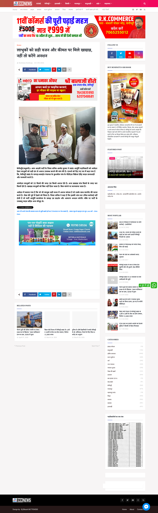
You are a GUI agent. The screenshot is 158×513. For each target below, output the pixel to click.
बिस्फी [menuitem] (67, 4)
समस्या (39, 10)
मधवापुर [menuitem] (77, 4)
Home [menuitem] (38, 4)
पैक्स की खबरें (125, 371)
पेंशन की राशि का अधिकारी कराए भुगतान (129, 256)
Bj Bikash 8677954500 (29, 509)
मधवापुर (125, 389)
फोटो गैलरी (105, 10)
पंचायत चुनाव (125, 368)
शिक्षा (64, 10)
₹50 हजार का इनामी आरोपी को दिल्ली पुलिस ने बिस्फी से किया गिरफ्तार (130, 325)
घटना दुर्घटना (48, 10)
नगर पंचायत (23, 10)
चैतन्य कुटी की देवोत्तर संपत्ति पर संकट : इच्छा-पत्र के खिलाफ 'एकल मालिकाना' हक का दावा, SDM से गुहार (28, 332)
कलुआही (125, 350)
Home (15, 10)
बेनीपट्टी (125, 385)
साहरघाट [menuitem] (107, 4)
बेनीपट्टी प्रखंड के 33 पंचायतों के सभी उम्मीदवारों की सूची (130, 278)
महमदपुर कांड (125, 392)
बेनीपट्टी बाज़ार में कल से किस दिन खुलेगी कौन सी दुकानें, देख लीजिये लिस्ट (129, 267)
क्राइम (32, 10)
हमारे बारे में (79, 10)
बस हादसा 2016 (125, 378)
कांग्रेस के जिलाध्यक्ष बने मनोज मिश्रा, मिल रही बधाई (130, 246)
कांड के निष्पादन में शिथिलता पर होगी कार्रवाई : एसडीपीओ (130, 223)
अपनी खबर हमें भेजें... (92, 10)
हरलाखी (125, 407)
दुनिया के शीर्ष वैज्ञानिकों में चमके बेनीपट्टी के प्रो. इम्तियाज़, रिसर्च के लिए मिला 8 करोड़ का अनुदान (84, 332)
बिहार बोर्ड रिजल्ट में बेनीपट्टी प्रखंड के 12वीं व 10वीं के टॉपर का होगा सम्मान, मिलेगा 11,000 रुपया (57, 332)
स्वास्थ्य (71, 10)
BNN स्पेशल (125, 347)
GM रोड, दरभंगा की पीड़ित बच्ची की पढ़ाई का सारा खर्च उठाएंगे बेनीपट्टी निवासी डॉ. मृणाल (130, 235)
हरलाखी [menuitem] (57, 4)
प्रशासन (57, 10)
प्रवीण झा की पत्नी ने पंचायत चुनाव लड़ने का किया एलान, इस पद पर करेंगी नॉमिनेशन (130, 302)
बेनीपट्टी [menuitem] (47, 4)
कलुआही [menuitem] (88, 4)
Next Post (95, 346)
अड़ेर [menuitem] (97, 4)
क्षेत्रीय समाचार (125, 354)
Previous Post (20, 346)
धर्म (125, 361)
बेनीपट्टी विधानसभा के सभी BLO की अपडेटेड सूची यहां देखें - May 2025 (122, 170)
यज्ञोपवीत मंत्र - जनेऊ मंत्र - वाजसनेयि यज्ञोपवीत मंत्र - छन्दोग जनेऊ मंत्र (124, 195)
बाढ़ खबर (125, 382)
